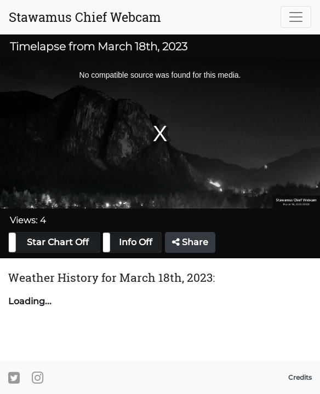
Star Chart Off (58, 242)
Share (190, 242)
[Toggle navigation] (296, 17)
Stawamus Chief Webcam (85, 17)
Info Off (135, 242)
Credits (300, 377)
